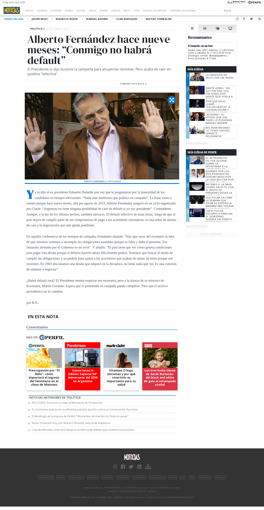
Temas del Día (14, 18)
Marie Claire (76, 477)
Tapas (155, 10)
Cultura (90, 10)
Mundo (76, 10)
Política (30, 10)
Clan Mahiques (127, 18)
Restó (144, 10)
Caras (61, 477)
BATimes (220, 477)
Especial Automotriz (177, 10)
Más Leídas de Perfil (202, 152)
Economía (61, 10)
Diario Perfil (46, 477)
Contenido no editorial (210, 10)
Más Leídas (195, 69)
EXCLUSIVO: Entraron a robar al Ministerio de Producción (67, 402)
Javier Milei (40, 18)
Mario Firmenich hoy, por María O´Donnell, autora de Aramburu (71, 423)
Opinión (117, 10)
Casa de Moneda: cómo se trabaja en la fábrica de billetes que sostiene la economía (83, 430)
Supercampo (157, 477)
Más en (45, 337)
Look (173, 477)
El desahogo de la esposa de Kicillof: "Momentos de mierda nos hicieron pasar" (80, 416)
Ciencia (103, 10)
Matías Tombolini (159, 18)
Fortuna (93, 477)
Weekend (122, 477)
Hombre (107, 477)
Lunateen (204, 477)
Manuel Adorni (97, 18)
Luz (183, 477)
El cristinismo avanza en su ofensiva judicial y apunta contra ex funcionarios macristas (85, 409)
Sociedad (46, 10)
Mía (192, 477)
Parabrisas (139, 477)
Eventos (131, 10)
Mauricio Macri (67, 18)
